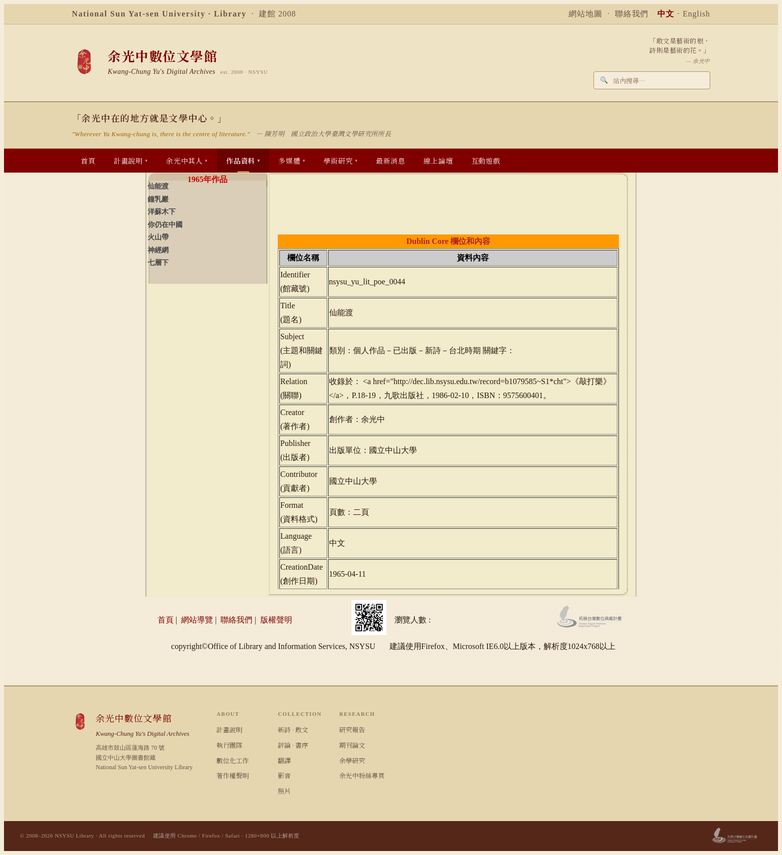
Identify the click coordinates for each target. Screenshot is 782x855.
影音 (284, 775)
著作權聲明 (232, 775)
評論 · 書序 (293, 745)
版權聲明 (276, 620)
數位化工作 (232, 760)
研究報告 (352, 729)
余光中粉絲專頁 (362, 775)
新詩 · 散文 (293, 729)
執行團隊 (229, 745)
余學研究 (352, 760)
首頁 (166, 620)
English (696, 13)
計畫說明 (229, 729)
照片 (284, 791)
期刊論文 (352, 745)
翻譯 (284, 760)
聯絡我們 (632, 13)
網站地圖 (585, 13)
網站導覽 (197, 620)
